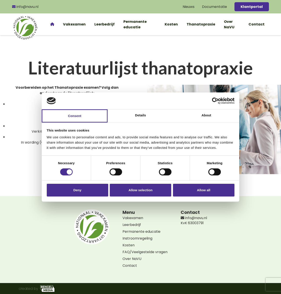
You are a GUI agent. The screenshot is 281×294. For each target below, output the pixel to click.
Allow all (203, 190)
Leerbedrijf (104, 24)
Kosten (171, 24)
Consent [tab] (74, 116)
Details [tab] (140, 115)
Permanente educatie (135, 24)
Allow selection (140, 190)
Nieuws (189, 6)
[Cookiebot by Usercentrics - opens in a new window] (215, 100)
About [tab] (206, 115)
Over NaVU (229, 24)
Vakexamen (74, 24)
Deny (77, 190)
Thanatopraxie (201, 24)
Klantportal (252, 6)
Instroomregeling (137, 238)
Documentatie (214, 6)
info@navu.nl (25, 6)
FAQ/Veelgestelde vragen (145, 251)
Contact (257, 24)
